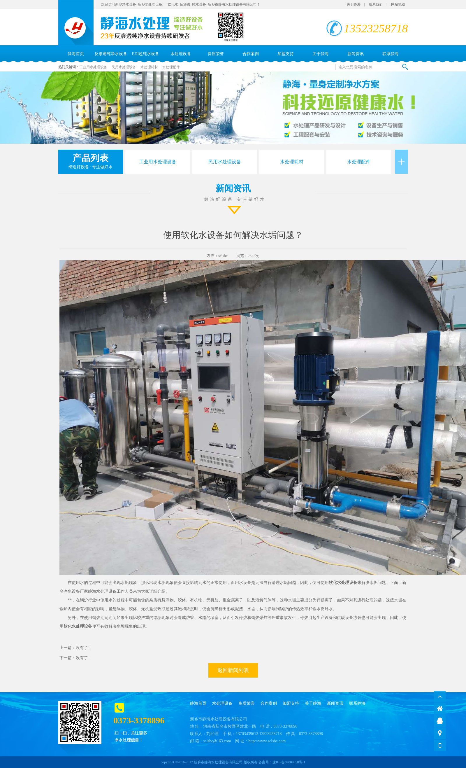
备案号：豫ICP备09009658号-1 (282, 762)
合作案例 (250, 54)
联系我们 (376, 4)
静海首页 (76, 54)
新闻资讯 (355, 54)
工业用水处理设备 (93, 67)
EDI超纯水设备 (145, 54)
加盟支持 (285, 54)
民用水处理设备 (124, 67)
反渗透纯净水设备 (110, 54)
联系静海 (390, 54)
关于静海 (354, 4)
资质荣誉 (215, 54)
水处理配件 (171, 67)
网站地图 (398, 4)
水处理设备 (180, 54)
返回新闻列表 (233, 670)
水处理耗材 (149, 67)
